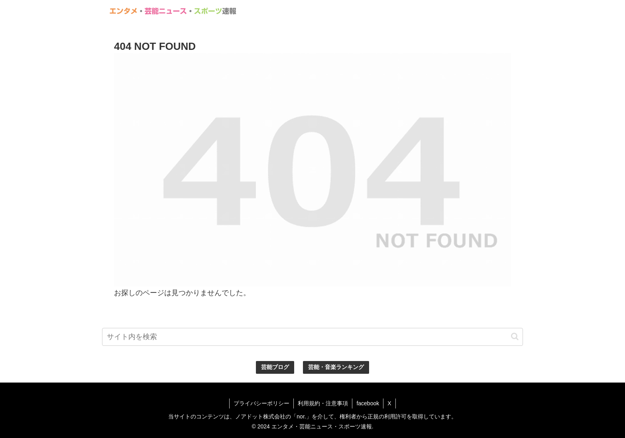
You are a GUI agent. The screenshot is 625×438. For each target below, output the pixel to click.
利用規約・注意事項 (323, 403)
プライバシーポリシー (261, 403)
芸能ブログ (275, 367)
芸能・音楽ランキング (336, 367)
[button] (515, 336)
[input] (312, 337)
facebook (367, 403)
